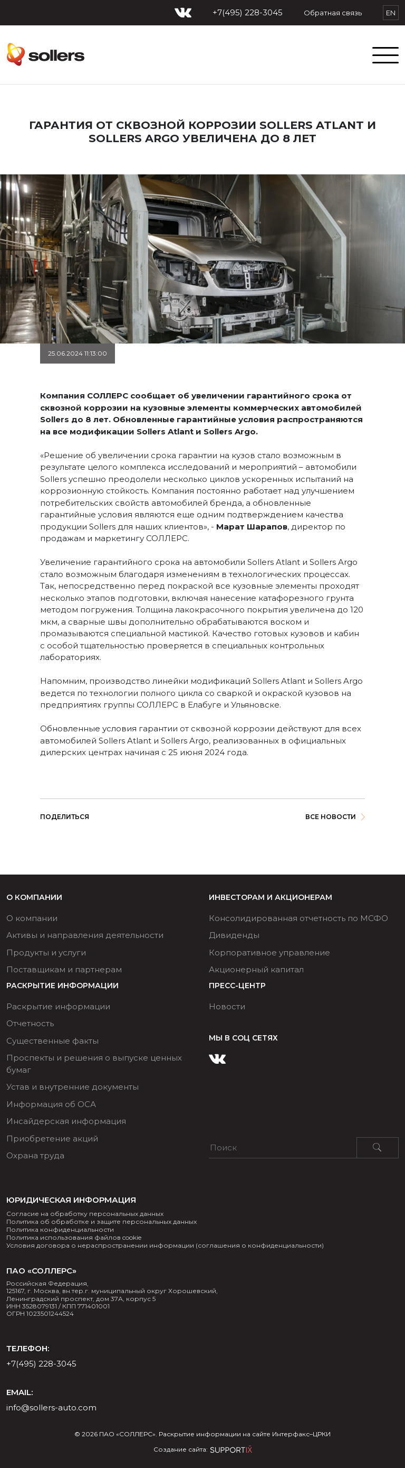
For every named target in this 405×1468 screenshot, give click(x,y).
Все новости (335, 817)
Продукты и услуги (46, 952)
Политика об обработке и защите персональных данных (101, 1221)
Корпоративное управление (269, 952)
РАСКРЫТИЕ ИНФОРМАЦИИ (62, 985)
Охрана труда (35, 1155)
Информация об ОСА (51, 1104)
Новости (227, 1006)
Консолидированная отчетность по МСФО (298, 918)
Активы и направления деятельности (84, 935)
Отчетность (30, 1023)
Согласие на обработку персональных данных (84, 1214)
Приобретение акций (52, 1138)
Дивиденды (234, 935)
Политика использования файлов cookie (73, 1237)
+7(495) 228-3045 (248, 12)
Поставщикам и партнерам (64, 969)
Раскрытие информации (58, 1006)
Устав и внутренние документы (72, 1087)
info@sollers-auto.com (51, 1407)
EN (391, 12)
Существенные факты (52, 1041)
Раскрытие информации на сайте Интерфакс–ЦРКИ (245, 1434)
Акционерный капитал (256, 969)
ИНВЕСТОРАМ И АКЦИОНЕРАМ (270, 897)
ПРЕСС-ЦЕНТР (237, 985)
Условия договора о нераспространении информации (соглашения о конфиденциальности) (165, 1245)
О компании (34, 897)
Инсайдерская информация (66, 1121)
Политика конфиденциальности (60, 1229)
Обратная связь (333, 12)
